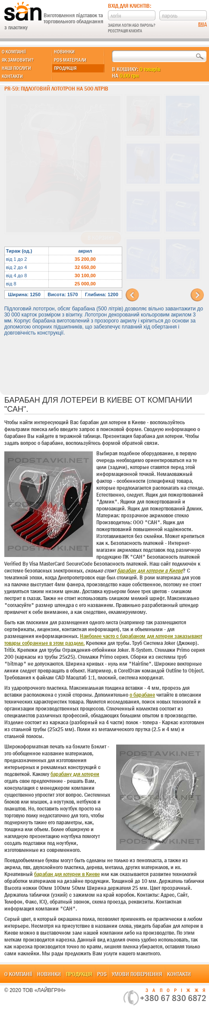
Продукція (65, 68)
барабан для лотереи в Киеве (150, 570)
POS (102, 973)
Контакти (12, 76)
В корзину (100, 238)
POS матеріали (70, 60)
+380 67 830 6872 (173, 998)
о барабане (142, 694)
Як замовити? (18, 60)
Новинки (64, 52)
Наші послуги (16, 68)
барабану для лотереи (75, 773)
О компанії (14, 52)
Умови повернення (137, 973)
